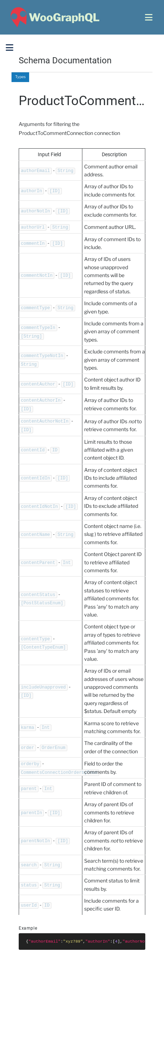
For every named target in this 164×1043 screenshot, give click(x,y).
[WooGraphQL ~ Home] (54, 17)
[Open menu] (148, 17)
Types (20, 76)
